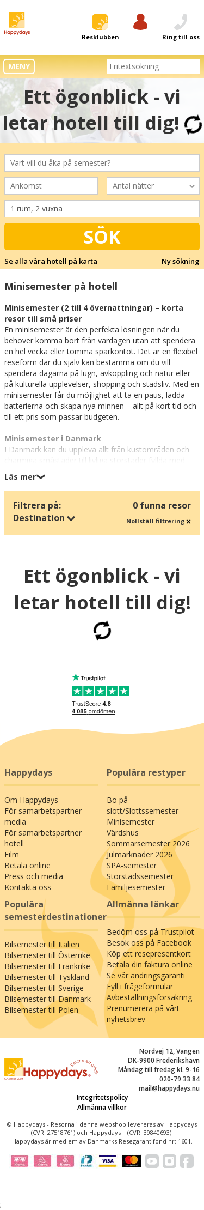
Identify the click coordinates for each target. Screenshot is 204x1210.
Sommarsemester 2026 (148, 843)
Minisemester (130, 821)
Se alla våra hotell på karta (50, 261)
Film (11, 854)
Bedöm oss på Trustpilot (150, 932)
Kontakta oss (27, 887)
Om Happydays (31, 800)
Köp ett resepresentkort (149, 953)
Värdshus (123, 832)
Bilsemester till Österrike (47, 955)
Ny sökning (181, 261)
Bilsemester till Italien (41, 944)
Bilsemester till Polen (41, 1010)
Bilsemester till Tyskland (46, 977)
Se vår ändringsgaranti (146, 975)
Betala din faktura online (150, 964)
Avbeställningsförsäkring (149, 997)
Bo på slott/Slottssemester (142, 805)
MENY (19, 66)
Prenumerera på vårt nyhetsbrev (143, 1013)
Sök (102, 236)
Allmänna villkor (102, 1107)
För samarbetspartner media (43, 816)
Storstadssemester (140, 876)
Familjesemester (136, 887)
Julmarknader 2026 (139, 854)
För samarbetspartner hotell (43, 838)
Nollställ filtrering (158, 521)
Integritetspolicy (102, 1097)
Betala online (27, 865)
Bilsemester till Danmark (47, 999)
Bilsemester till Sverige (44, 988)
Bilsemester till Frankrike (47, 966)
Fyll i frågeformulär (140, 986)
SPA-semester (132, 865)
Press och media (33, 876)
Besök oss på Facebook (149, 942)
